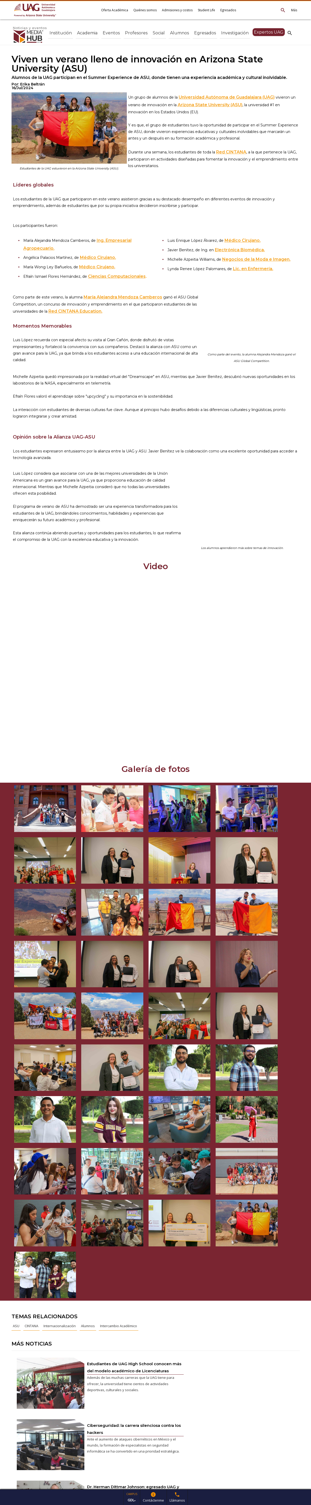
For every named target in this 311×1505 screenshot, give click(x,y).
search (290, 33)
